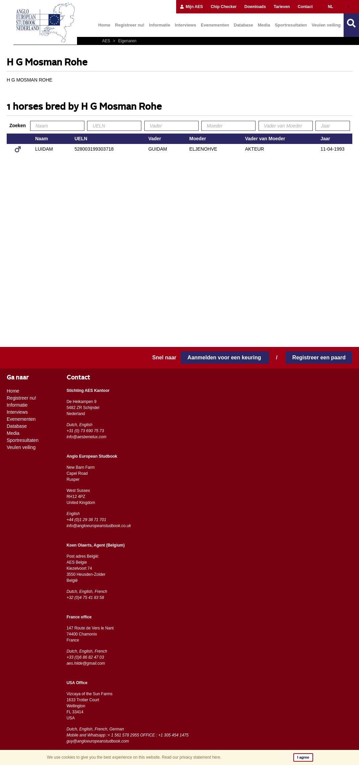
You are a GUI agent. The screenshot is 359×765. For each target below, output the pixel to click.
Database (243, 25)
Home (104, 25)
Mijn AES (191, 6)
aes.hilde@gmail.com (86, 663)
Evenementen (215, 25)
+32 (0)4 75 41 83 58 (85, 597)
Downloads (255, 6)
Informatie (159, 25)
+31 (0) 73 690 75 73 (85, 430)
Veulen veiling (326, 25)
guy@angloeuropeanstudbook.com (98, 741)
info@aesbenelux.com (86, 437)
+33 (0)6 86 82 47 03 (85, 657)
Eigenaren (123, 41)
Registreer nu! (129, 25)
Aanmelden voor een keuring (225, 357)
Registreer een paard (319, 357)
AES (106, 41)
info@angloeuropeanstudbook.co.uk (99, 525)
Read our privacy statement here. (191, 757)
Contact (305, 6)
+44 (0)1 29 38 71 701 (86, 519)
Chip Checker (223, 6)
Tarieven (282, 6)
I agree (303, 757)
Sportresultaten (291, 25)
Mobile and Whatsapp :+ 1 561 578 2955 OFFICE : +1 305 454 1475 (128, 735)
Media (264, 25)
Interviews (185, 25)
